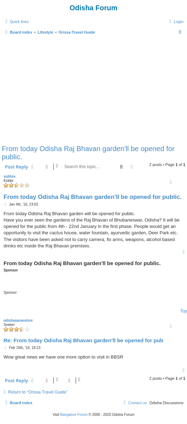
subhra (9, 176)
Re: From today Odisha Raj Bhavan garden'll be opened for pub (83, 340)
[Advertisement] (93, 89)
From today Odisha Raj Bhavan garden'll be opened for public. (88, 153)
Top (183, 311)
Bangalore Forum (73, 415)
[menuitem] (175, 21)
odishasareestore (18, 320)
